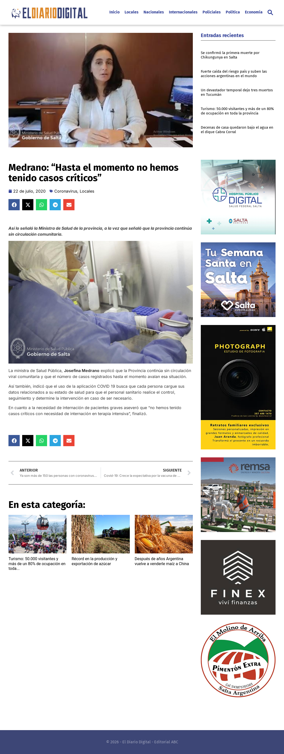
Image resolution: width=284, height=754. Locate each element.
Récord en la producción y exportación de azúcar (94, 561)
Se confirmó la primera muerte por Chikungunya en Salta (230, 55)
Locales (87, 191)
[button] (270, 12)
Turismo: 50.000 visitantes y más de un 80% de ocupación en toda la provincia (237, 111)
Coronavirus (65, 191)
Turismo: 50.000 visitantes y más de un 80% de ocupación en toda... (37, 563)
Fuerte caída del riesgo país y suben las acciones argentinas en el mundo (234, 73)
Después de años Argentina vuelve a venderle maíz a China (162, 561)
